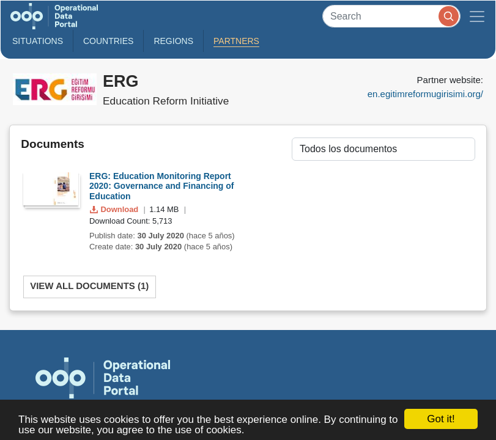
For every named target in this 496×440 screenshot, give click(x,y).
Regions (173, 41)
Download (115, 209)
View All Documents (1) (89, 286)
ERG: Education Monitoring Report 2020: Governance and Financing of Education (161, 186)
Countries (108, 41)
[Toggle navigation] (477, 16)
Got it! (440, 419)
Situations (37, 41)
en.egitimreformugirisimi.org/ (425, 94)
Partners (236, 41)
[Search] (391, 16)
